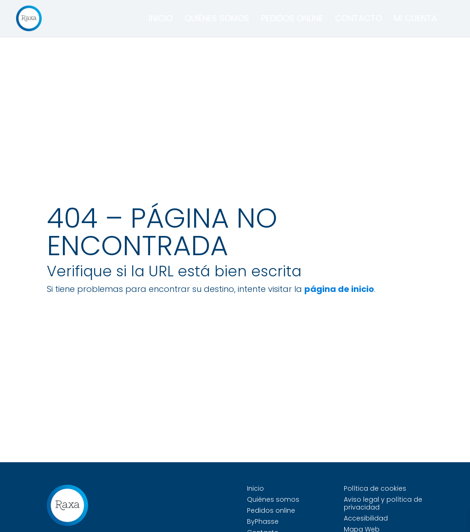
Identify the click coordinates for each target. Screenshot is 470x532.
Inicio (161, 19)
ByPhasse (263, 521)
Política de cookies (375, 488)
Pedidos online (292, 19)
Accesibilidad (366, 518)
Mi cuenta (415, 19)
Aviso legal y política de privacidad (383, 503)
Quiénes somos (217, 19)
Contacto (358, 19)
